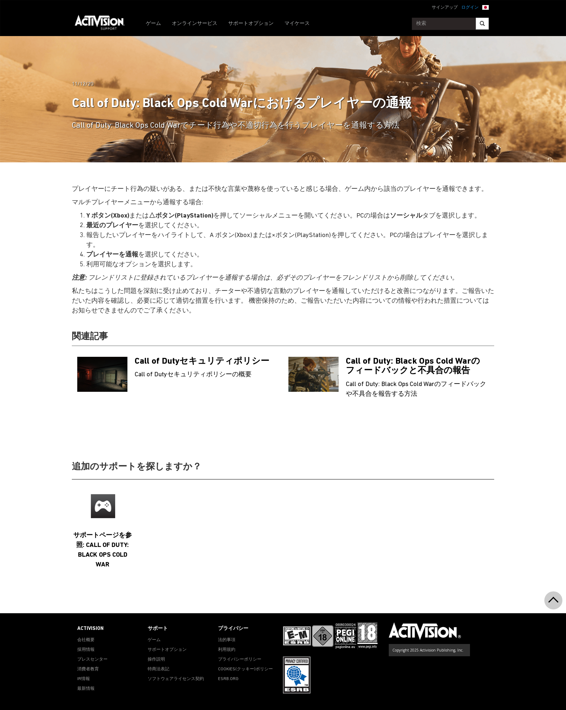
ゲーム (153, 23)
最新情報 (86, 689)
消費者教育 (88, 669)
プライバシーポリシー (239, 659)
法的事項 (226, 640)
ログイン (470, 7)
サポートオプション (251, 23)
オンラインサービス (194, 23)
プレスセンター (92, 659)
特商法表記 (158, 669)
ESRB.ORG (228, 679)
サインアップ (445, 7)
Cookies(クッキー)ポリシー (245, 669)
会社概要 (86, 640)
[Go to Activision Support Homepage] (103, 24)
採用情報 (86, 650)
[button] (485, 7)
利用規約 (226, 650)
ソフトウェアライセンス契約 (176, 679)
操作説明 (156, 659)
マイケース (297, 23)
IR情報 (83, 679)
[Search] (482, 24)
